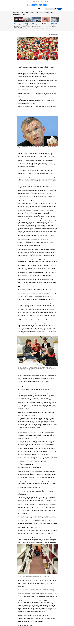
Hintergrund (18, 12)
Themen (14, 8)
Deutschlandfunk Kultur (36, 1)
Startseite (14, 12)
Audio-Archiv (38, 8)
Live (59, 8)
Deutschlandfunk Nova (45, 1)
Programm (26, 8)
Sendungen (20, 8)
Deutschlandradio (28, 1)
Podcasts (32, 8)
